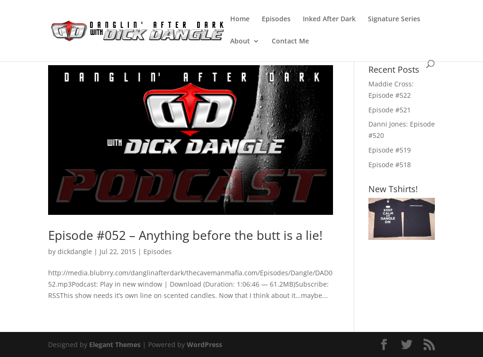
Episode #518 (389, 164)
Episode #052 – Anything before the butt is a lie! (185, 235)
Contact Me (290, 41)
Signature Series (394, 19)
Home (240, 19)
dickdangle (75, 251)
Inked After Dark (329, 19)
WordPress (204, 344)
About (240, 41)
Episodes (276, 19)
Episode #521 (389, 109)
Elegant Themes (115, 344)
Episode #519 (389, 149)
